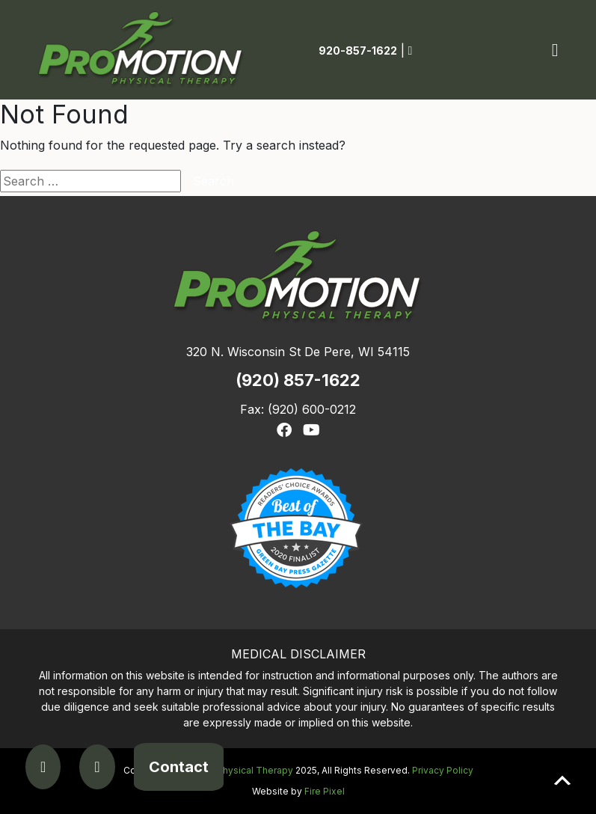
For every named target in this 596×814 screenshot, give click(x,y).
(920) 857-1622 (298, 380)
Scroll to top (562, 780)
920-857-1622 (358, 50)
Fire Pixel (324, 791)
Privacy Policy (442, 770)
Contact (179, 767)
